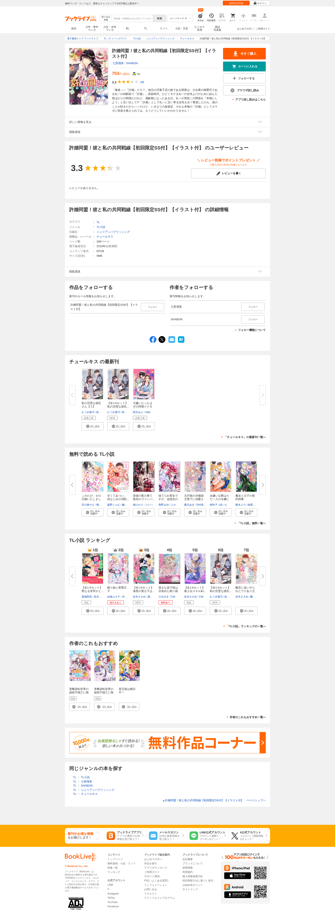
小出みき (164, 596)
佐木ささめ (139, 596)
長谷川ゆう (100, 596)
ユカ (173, 504)
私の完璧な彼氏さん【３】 (91, 404)
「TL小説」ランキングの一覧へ (246, 626)
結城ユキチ (113, 596)
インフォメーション (155, 885)
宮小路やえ (88, 504)
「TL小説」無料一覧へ (251, 523)
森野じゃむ (113, 504)
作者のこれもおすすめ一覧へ (248, 717)
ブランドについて (192, 863)
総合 (73, 28)
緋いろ (223, 504)
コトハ (149, 504)
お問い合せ (150, 889)
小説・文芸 (181, 28)
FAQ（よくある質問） (157, 880)
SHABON (132, 63)
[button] (93, 426)
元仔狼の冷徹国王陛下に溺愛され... (194, 499)
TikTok (111, 897)
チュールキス (105, 236)
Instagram (113, 893)
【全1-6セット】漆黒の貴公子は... (144, 589)
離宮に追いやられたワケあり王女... (245, 591)
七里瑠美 (118, 63)
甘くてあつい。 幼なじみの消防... (118, 497)
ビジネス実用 (199, 28)
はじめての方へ (245, 28)
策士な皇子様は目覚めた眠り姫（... (168, 591)
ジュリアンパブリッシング (113, 231)
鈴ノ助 (100, 412)
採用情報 (187, 867)
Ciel (173, 596)
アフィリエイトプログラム (159, 897)
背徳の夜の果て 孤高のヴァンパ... (144, 497)
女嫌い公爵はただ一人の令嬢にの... (219, 499)
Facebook (113, 906)
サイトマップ (190, 889)
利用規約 (187, 872)
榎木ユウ (240, 504)
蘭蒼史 (254, 596)
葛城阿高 (87, 596)
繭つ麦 (126, 504)
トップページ (115, 859)
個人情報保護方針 (192, 876)
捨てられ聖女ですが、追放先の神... (168, 499)
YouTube (112, 902)
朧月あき (189, 504)
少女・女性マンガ (109, 28)
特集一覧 (112, 867)
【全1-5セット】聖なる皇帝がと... (92, 589)
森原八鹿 (153, 596)
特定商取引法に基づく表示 (197, 880)
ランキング (113, 872)
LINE (110, 884)
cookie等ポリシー (192, 885)
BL (127, 28)
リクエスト (150, 893)
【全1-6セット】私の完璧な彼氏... (118, 404)
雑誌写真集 (217, 28)
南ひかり (138, 504)
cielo (147, 412)
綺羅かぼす (254, 504)
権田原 (100, 504)
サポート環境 (152, 876)
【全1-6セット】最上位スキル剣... (195, 589)
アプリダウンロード (155, 867)
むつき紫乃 (88, 412)
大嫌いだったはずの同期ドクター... (142, 406)
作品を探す (150, 863)
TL (145, 28)
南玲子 (213, 504)
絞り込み (106, 18)
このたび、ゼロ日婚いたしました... (91, 499)
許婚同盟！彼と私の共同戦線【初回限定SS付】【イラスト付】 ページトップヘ (214, 800)
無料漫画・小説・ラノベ (121, 863)
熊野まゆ (164, 504)
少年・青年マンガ (91, 28)
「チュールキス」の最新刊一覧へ (245, 437)
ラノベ (164, 28)
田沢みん (138, 412)
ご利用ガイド (263, 28)
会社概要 (187, 859)
